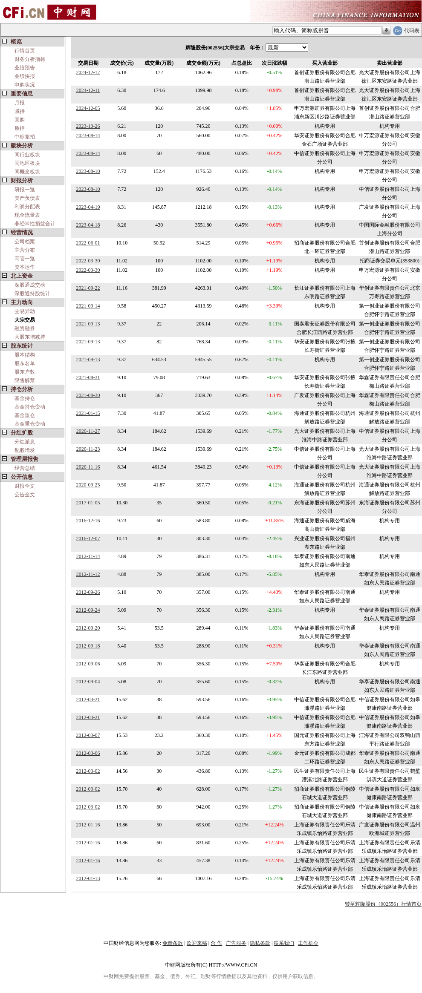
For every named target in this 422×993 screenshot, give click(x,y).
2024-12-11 (88, 90)
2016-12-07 (88, 538)
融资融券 (24, 328)
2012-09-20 (88, 628)
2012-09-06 (88, 664)
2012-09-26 (88, 592)
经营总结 (24, 468)
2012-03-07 (88, 735)
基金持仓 (24, 398)
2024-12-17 (88, 72)
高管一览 (24, 259)
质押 (19, 128)
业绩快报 (24, 76)
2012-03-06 (88, 753)
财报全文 (24, 486)
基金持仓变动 (29, 407)
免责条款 (172, 943)
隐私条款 (260, 943)
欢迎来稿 (197, 943)
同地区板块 (27, 163)
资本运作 (24, 267)
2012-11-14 (88, 556)
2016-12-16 (88, 521)
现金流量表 (27, 215)
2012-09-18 (88, 646)
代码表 (411, 31)
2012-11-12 (88, 574)
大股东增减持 (29, 337)
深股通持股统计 (32, 293)
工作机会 (308, 943)
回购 (19, 120)
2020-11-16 (88, 467)
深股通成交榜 (29, 285)
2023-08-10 (88, 171)
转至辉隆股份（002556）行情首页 (383, 904)
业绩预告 (24, 68)
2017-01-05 (88, 503)
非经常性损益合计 (34, 224)
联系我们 (284, 943)
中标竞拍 (24, 137)
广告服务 (236, 943)
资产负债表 (27, 198)
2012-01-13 (88, 878)
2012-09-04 (88, 682)
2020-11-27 (88, 431)
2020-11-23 (88, 449)
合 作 (216, 943)
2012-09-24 (88, 610)
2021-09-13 (88, 324)
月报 (19, 103)
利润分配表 (27, 207)
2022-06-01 (88, 243)
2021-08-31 (88, 377)
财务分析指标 (29, 59)
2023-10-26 (88, 126)
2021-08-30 (88, 395)
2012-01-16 (88, 825)
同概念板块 (27, 172)
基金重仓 (24, 415)
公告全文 (24, 495)
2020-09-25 (88, 485)
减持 (19, 111)
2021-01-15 (88, 413)
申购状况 (24, 85)
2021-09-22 (88, 288)
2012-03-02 (88, 771)
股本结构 (24, 355)
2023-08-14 (88, 135)
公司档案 (24, 242)
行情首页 (24, 51)
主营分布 (24, 250)
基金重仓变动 (29, 424)
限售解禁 (24, 380)
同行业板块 (27, 155)
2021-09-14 (88, 306)
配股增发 (24, 450)
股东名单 (24, 363)
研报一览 (24, 190)
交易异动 (24, 311)
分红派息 (24, 442)
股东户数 (24, 372)
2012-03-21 (88, 699)
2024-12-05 (88, 108)
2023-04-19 (88, 207)
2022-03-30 (88, 261)
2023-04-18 (88, 225)
